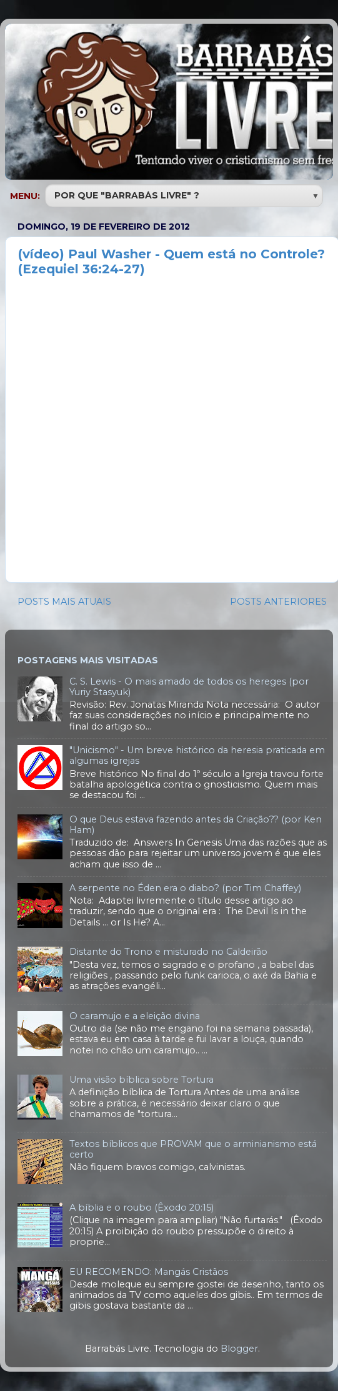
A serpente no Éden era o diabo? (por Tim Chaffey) (185, 888)
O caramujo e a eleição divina (134, 1016)
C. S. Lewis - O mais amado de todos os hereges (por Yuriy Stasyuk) (189, 687)
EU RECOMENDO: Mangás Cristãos (148, 1271)
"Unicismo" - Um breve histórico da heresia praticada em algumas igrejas (197, 755)
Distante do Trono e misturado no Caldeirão (168, 951)
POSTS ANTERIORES (278, 601)
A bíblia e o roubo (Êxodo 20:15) (141, 1207)
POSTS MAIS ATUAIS (64, 601)
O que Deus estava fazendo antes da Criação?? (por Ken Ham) (195, 825)
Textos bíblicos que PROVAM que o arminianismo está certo (193, 1149)
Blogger (239, 1348)
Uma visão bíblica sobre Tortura (141, 1079)
